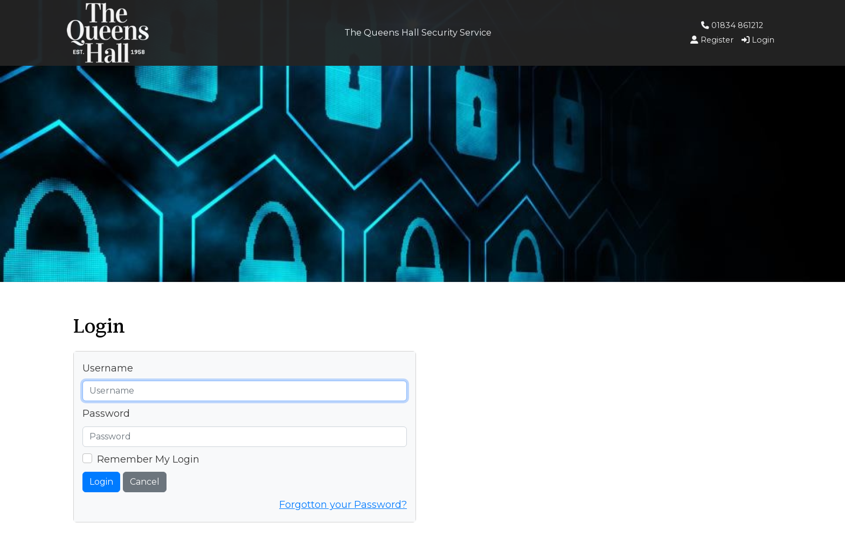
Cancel (145, 482)
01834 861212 (732, 25)
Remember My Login (148, 459)
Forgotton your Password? (343, 505)
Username (107, 368)
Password (106, 413)
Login (101, 482)
